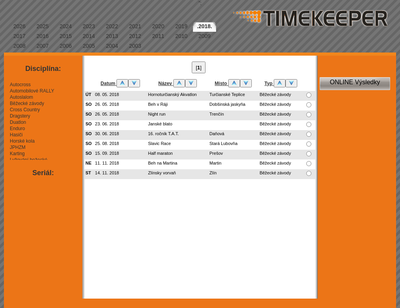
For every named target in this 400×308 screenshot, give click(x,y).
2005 (89, 46)
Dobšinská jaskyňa (227, 104)
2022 (112, 26)
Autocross (20, 84)
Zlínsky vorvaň (162, 172)
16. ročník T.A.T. (163, 133)
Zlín (212, 172)
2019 (181, 26)
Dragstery (20, 116)
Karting (17, 153)
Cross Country (25, 109)
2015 (66, 36)
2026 (19, 26)
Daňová (216, 133)
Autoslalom (21, 97)
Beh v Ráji (158, 104)
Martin (215, 163)
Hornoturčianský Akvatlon (172, 94)
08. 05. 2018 (107, 94)
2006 (66, 46)
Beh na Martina (163, 163)
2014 (89, 36)
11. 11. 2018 (107, 163)
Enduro (17, 128)
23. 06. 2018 (107, 123)
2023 (89, 26)
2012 (135, 36)
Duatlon (18, 122)
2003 (135, 46)
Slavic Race (159, 143)
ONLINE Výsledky (355, 82)
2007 (42, 46)
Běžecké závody (27, 103)
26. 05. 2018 (107, 104)
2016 (42, 36)
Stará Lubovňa (223, 143)
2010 (181, 36)
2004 (112, 46)
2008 (19, 46)
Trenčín (216, 114)
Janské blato (160, 123)
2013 (112, 36)
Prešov (216, 153)
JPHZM (17, 147)
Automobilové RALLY (32, 91)
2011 (158, 36)
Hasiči (16, 135)
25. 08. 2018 (107, 143)
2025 (42, 26)
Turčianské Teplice (227, 94)
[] (199, 68)
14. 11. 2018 (107, 172)
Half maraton (160, 153)
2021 (135, 26)
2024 (66, 26)
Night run (157, 114)
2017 (19, 36)
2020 (158, 26)
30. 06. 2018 (107, 133)
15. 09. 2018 (107, 153)
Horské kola (22, 141)
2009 (204, 36)
